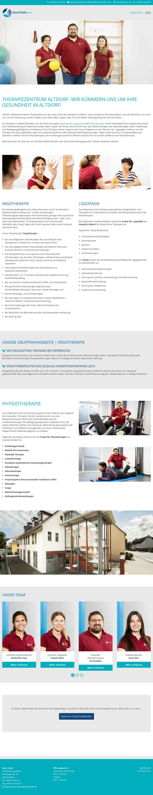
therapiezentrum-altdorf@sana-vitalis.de (90, 2)
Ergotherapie (66, 123)
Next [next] (73, 173)
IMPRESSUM (145, 768)
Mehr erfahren (19, 664)
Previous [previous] (3, 173)
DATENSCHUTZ (144, 771)
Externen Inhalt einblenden (76, 716)
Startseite (136, 12)
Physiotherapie (96, 123)
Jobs (148, 12)
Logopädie (79, 123)
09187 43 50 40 (57, 2)
